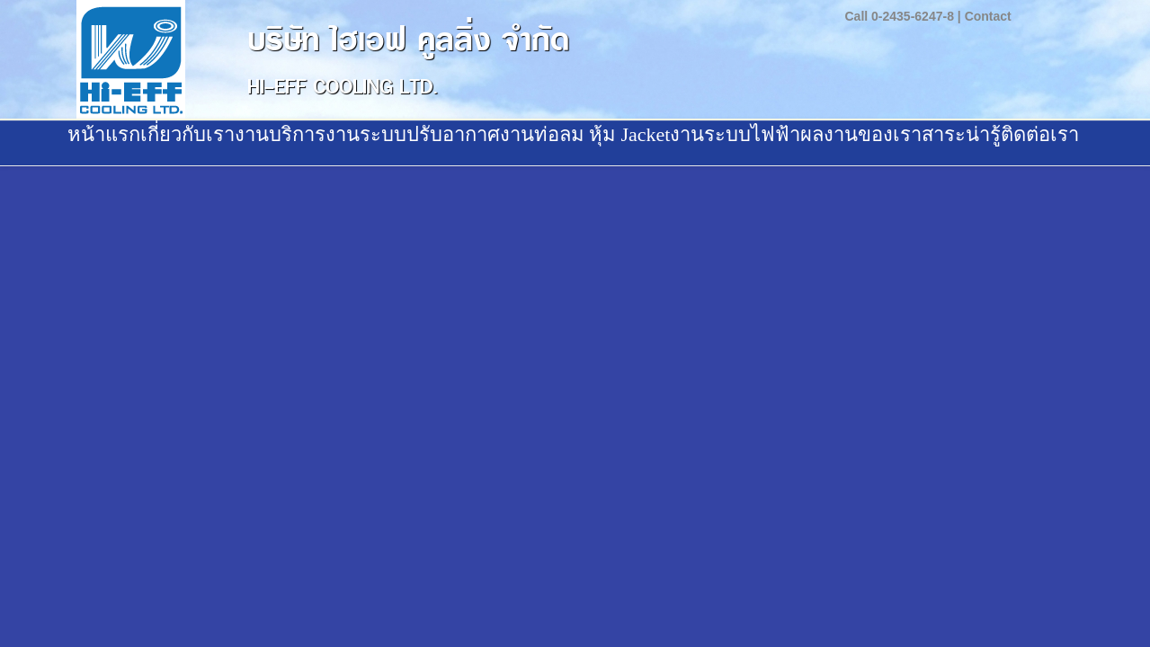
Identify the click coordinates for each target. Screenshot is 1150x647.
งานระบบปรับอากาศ (412, 134)
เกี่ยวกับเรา (187, 134)
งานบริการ (280, 134)
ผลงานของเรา (861, 134)
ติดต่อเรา (1040, 134)
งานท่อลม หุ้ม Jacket (585, 134)
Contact (988, 16)
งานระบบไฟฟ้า (735, 134)
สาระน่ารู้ (961, 134)
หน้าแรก (103, 134)
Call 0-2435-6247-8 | (903, 16)
